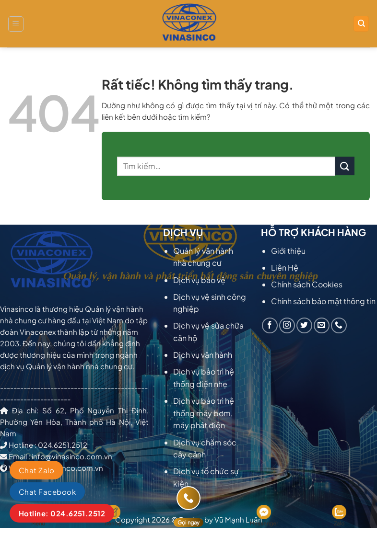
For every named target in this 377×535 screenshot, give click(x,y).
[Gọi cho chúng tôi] (339, 325)
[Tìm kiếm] (361, 24)
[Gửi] (344, 166)
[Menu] (16, 24)
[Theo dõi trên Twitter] (304, 325)
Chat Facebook (47, 491)
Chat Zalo (36, 470)
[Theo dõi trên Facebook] (270, 325)
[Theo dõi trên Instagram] (287, 325)
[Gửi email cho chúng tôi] (322, 325)
